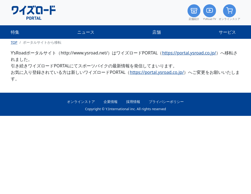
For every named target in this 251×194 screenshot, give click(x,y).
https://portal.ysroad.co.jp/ (189, 53)
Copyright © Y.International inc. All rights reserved (125, 108)
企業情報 (111, 101)
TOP (14, 42)
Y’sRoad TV (209, 12)
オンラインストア (229, 12)
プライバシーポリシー (166, 101)
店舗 (156, 32)
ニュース (85, 32)
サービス (227, 32)
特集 (15, 32)
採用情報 (133, 101)
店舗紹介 (194, 12)
